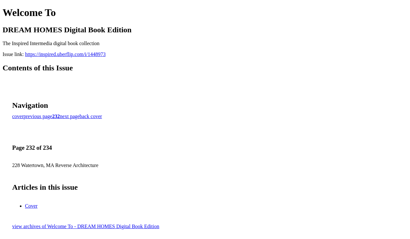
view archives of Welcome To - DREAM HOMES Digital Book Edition (85, 226)
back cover (91, 116)
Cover (31, 206)
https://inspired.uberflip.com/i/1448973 (65, 54)
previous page (38, 116)
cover (18, 116)
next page (70, 116)
